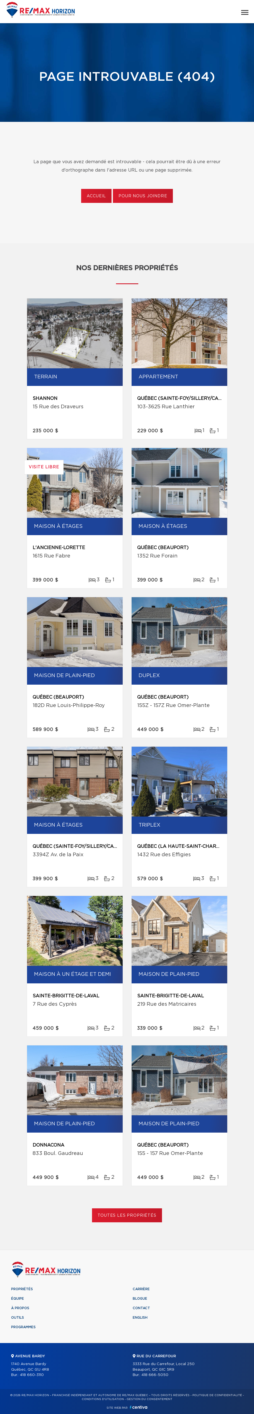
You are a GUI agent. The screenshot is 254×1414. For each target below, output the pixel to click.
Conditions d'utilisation (103, 1399)
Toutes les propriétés (127, 1216)
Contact (141, 1308)
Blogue (140, 1298)
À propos (20, 1308)
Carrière (141, 1289)
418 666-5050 (154, 1375)
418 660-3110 (32, 1375)
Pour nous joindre (142, 196)
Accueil (96, 196)
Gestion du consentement (149, 1399)
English (140, 1317)
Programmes (23, 1327)
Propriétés (22, 1289)
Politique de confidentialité (217, 1395)
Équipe (17, 1298)
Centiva (138, 1407)
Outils (17, 1317)
